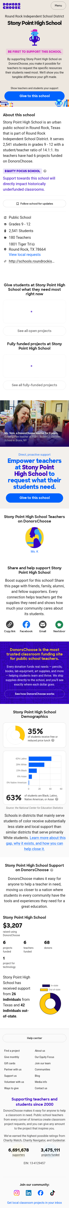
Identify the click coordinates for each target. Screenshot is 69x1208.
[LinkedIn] (28, 1193)
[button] (9, 626)
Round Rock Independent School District (34, 16)
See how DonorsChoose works (34, 694)
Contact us (41, 1088)
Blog (37, 1075)
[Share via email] (43, 626)
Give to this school (35, 96)
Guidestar (58, 1140)
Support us (10, 1075)
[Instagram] (16, 1193)
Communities (42, 1069)
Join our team (43, 1063)
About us (40, 1050)
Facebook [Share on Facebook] (26, 626)
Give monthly (11, 1057)
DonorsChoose (11, 6)
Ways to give (11, 1088)
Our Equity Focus (44, 1057)
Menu (58, 5)
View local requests (25, 254)
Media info (41, 1081)
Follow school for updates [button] (34, 204)
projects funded (51, 1151)
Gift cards (9, 1063)
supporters (19, 1151)
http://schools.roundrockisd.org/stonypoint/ (32, 261)
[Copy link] (9, 626)
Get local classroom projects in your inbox (34, 1202)
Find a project (12, 1050)
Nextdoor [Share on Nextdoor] (59, 626)
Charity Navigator (34, 1140)
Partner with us (13, 1069)
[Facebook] (40, 1193)
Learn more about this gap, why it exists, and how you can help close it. (36, 843)
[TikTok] (52, 1193)
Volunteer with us (14, 1081)
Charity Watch (12, 1140)
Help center (34, 1038)
